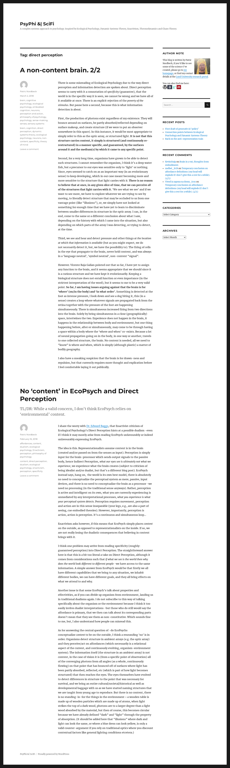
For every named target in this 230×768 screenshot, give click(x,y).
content (37, 443)
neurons (35, 110)
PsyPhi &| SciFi (37, 23)
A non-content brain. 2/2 (60, 70)
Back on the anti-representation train (184, 139)
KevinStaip (170, 161)
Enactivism (38, 450)
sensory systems (36, 123)
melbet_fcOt (171, 168)
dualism (24, 446)
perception (25, 453)
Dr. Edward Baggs (97, 426)
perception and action (31, 113)
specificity (34, 141)
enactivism (38, 468)
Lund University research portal (192, 76)
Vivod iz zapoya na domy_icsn (180, 181)
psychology (26, 120)
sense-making (40, 120)
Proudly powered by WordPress (53, 754)
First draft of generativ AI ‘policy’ (182, 129)
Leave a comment (29, 149)
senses (23, 123)
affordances (26, 443)
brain (22, 100)
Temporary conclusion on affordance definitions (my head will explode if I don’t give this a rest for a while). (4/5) (186, 188)
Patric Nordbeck (28, 91)
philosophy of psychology (33, 117)
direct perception (38, 461)
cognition (31, 128)
